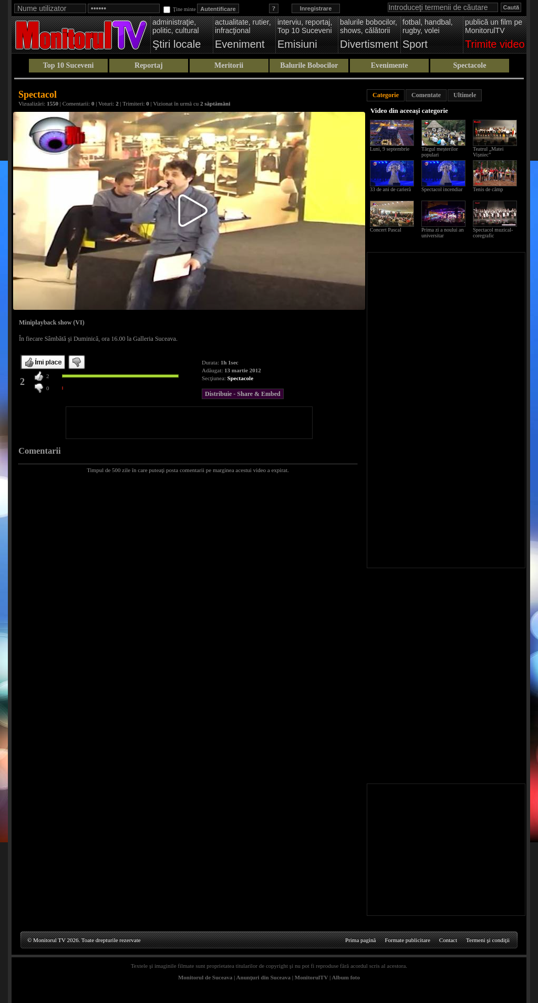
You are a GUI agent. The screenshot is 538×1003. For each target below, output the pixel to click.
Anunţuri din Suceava (263, 977)
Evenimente (389, 65)
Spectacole (469, 65)
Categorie (386, 95)
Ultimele (464, 95)
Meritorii (228, 65)
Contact (448, 940)
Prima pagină (360, 940)
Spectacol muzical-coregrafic (493, 232)
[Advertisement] (189, 422)
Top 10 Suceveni (68, 65)
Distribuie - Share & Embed (243, 394)
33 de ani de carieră (390, 189)
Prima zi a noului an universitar (442, 232)
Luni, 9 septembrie (389, 149)
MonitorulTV (311, 977)
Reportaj (148, 65)
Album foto (346, 977)
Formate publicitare (407, 940)
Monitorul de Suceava (205, 977)
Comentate (426, 95)
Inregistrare (316, 8)
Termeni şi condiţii (488, 940)
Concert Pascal (385, 230)
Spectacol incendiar (442, 189)
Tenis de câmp (488, 189)
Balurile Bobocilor (309, 65)
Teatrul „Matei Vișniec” (488, 152)
